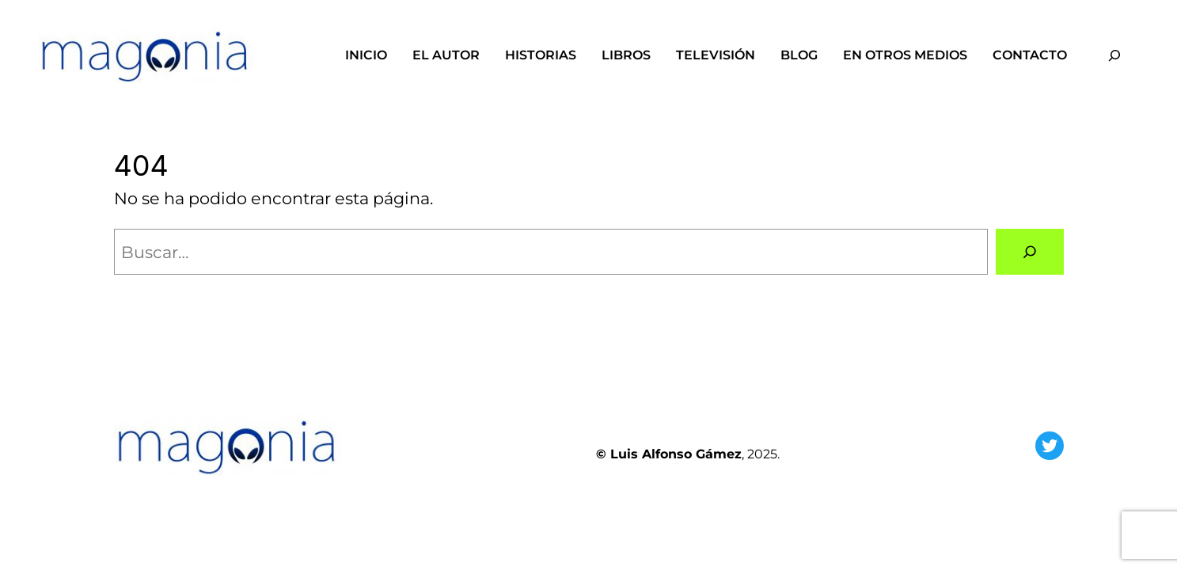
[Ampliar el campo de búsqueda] (1114, 55)
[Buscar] (1029, 252)
